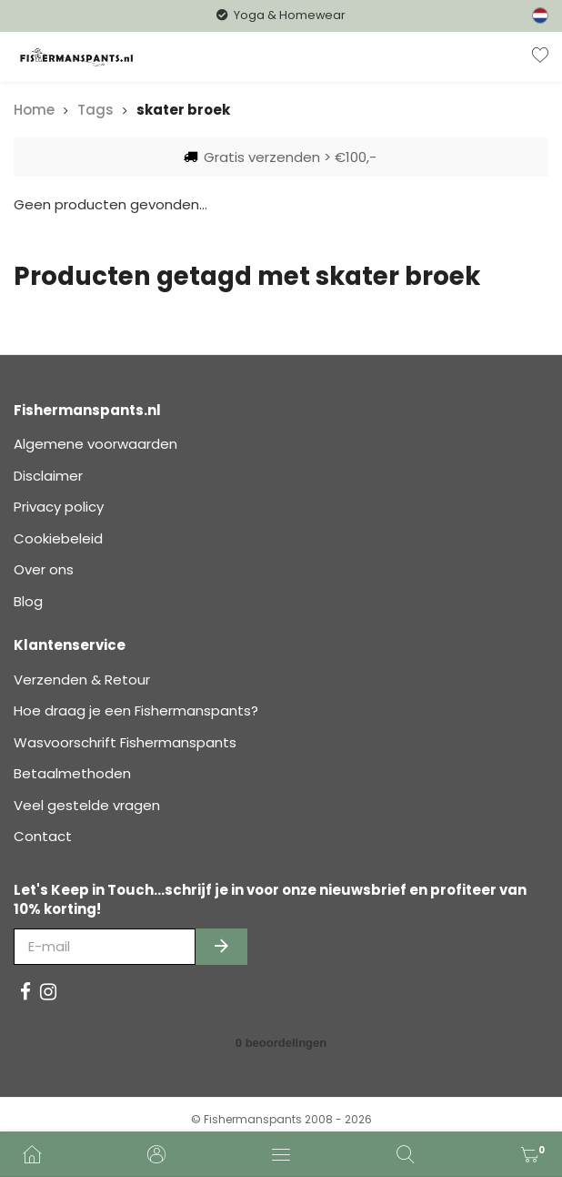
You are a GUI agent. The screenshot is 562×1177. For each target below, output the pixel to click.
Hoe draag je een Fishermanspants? (136, 710)
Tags (95, 109)
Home (34, 109)
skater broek (183, 109)
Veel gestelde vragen (87, 805)
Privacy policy (59, 506)
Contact (43, 836)
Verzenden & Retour (82, 679)
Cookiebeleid (58, 538)
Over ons (44, 569)
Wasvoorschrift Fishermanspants (125, 742)
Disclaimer (48, 475)
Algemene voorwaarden (95, 443)
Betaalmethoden (72, 773)
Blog (28, 601)
